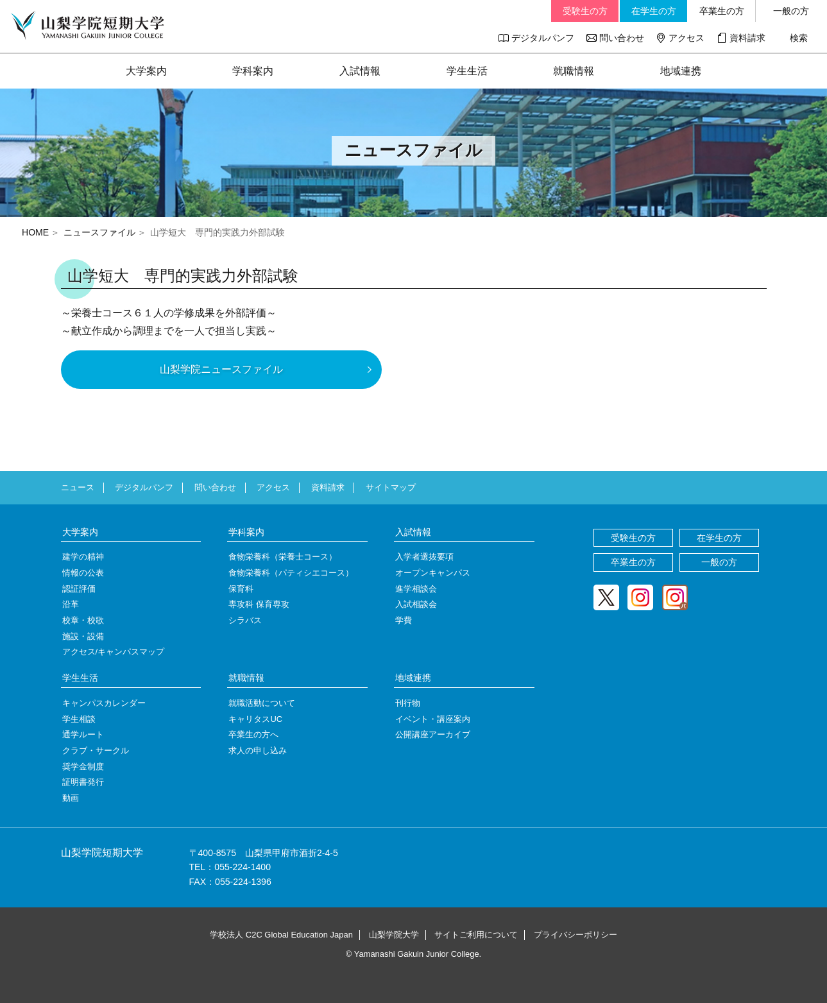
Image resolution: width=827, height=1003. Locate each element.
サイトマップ (391, 487)
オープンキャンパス (432, 573)
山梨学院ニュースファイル (221, 369)
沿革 (70, 604)
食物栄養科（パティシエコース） (291, 573)
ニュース (77, 487)
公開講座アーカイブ (432, 734)
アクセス (686, 38)
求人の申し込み (257, 750)
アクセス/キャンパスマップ (113, 651)
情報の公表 (83, 573)
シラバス (245, 620)
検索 (799, 38)
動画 (70, 798)
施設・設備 (83, 636)
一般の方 (791, 11)
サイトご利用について (476, 934)
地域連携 (680, 70)
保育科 (240, 589)
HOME (35, 232)
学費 (403, 620)
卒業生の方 (721, 11)
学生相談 (79, 719)
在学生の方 (653, 11)
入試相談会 (416, 604)
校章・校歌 (83, 620)
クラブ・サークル (95, 750)
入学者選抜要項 (424, 557)
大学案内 (146, 70)
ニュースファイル (99, 232)
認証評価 (79, 589)
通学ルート (83, 734)
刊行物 (407, 703)
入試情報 (359, 70)
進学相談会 (416, 589)
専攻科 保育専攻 (258, 604)
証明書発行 (83, 782)
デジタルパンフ (542, 38)
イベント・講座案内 (432, 719)
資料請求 (747, 38)
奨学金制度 (83, 766)
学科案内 (252, 70)
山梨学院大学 (394, 934)
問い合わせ (621, 38)
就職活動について (261, 703)
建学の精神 (83, 557)
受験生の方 (585, 11)
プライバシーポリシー (575, 934)
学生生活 (467, 70)
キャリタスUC (255, 719)
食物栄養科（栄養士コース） (282, 557)
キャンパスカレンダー (104, 703)
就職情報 (573, 70)
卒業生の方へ (253, 734)
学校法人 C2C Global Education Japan (281, 934)
